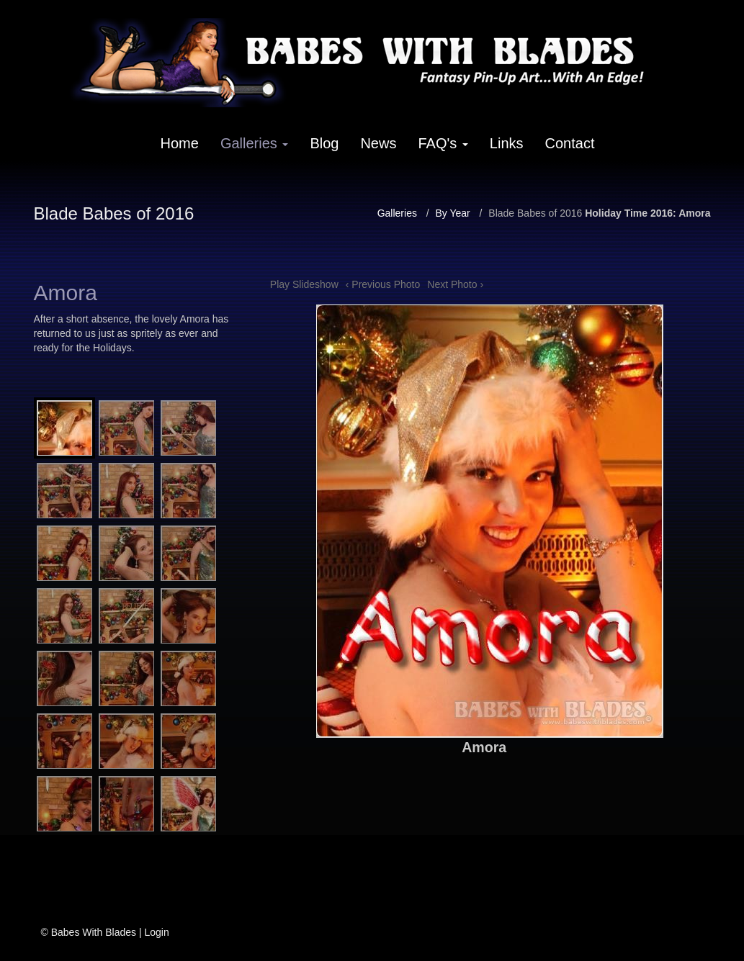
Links (507, 143)
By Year (452, 213)
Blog (324, 143)
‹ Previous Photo (383, 284)
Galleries (254, 143)
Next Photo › (455, 284)
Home (180, 143)
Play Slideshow (304, 284)
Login (156, 932)
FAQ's (442, 143)
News (378, 143)
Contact (570, 143)
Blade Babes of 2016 (535, 213)
